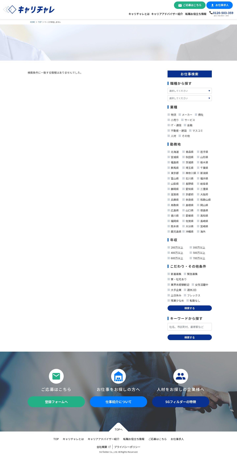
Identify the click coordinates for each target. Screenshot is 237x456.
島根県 (188, 204)
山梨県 (173, 183)
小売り (173, 119)
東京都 (173, 172)
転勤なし (193, 300)
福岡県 (173, 220)
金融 (188, 124)
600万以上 (175, 257)
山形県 (202, 156)
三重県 (202, 188)
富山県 (173, 178)
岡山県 (202, 204)
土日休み (174, 294)
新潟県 (202, 172)
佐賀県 (188, 220)
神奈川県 (189, 172)
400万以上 (175, 252)
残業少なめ (176, 300)
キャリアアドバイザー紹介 (167, 14)
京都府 (188, 193)
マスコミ (196, 130)
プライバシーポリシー (127, 447)
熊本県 (173, 225)
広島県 (173, 209)
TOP (39, 22)
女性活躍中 (200, 284)
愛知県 (188, 188)
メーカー (185, 114)
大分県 (188, 225)
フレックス (192, 294)
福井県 (202, 178)
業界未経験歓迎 (178, 284)
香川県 (173, 215)
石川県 (188, 178)
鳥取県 (173, 204)
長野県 (188, 183)
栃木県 (202, 161)
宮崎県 (202, 225)
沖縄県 (188, 231)
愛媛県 (188, 215)
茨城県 (188, 161)
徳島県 (202, 209)
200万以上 (175, 247)
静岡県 (173, 188)
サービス (188, 119)
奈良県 (188, 199)
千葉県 (202, 167)
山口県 (188, 209)
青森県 (188, 151)
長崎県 (202, 220)
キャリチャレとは (139, 14)
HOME (32, 22)
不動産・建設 (177, 130)
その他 (184, 135)
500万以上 (197, 252)
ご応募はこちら (192, 5)
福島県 (173, 161)
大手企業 (174, 289)
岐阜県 (202, 183)
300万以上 (197, 247)
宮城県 (173, 156)
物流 (172, 114)
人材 (172, 135)
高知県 (202, 215)
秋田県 (188, 156)
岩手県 (202, 151)
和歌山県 (204, 199)
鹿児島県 (174, 231)
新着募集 (174, 273)
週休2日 (190, 289)
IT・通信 (174, 124)
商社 (199, 114)
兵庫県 (173, 199)
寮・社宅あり (177, 278)
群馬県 (173, 167)
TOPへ (119, 429)
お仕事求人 (222, 5)
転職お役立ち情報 (195, 14)
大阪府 (202, 193)
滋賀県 (173, 193)
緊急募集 (191, 273)
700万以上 (197, 257)
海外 (201, 231)
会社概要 (102, 447)
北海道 (173, 151)
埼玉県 (188, 167)
